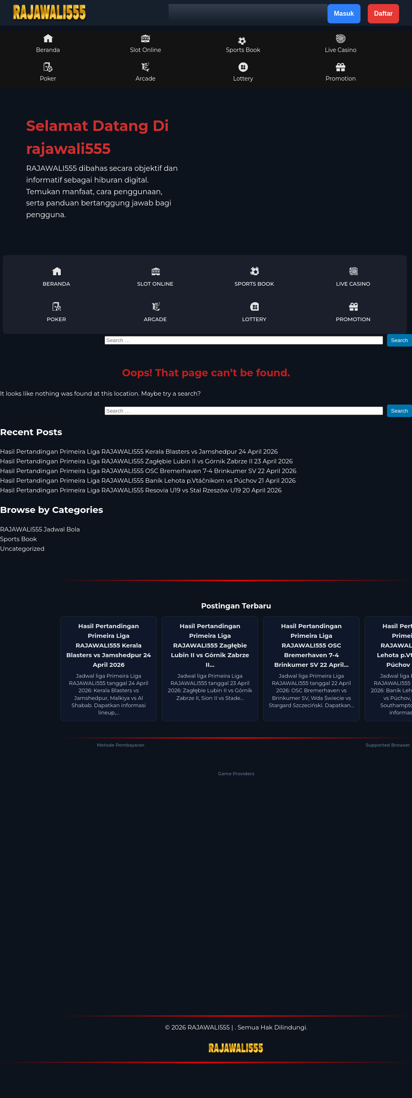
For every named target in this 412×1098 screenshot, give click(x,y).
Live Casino (340, 43)
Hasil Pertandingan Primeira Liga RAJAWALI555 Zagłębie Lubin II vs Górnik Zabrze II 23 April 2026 (146, 461)
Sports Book (243, 45)
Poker (48, 72)
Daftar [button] (383, 13)
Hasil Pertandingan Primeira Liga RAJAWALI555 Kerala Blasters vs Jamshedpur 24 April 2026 (139, 451)
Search (399, 340)
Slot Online (145, 43)
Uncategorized (22, 548)
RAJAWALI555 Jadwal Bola (40, 529)
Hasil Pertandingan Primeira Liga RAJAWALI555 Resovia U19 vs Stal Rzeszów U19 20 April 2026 (141, 490)
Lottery (243, 72)
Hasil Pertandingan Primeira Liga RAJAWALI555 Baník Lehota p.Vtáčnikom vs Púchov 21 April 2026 (148, 480)
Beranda (48, 43)
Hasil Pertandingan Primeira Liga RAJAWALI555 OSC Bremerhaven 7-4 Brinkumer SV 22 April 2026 (148, 471)
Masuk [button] (344, 13)
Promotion (340, 72)
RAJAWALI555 (208, 1027)
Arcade (146, 72)
